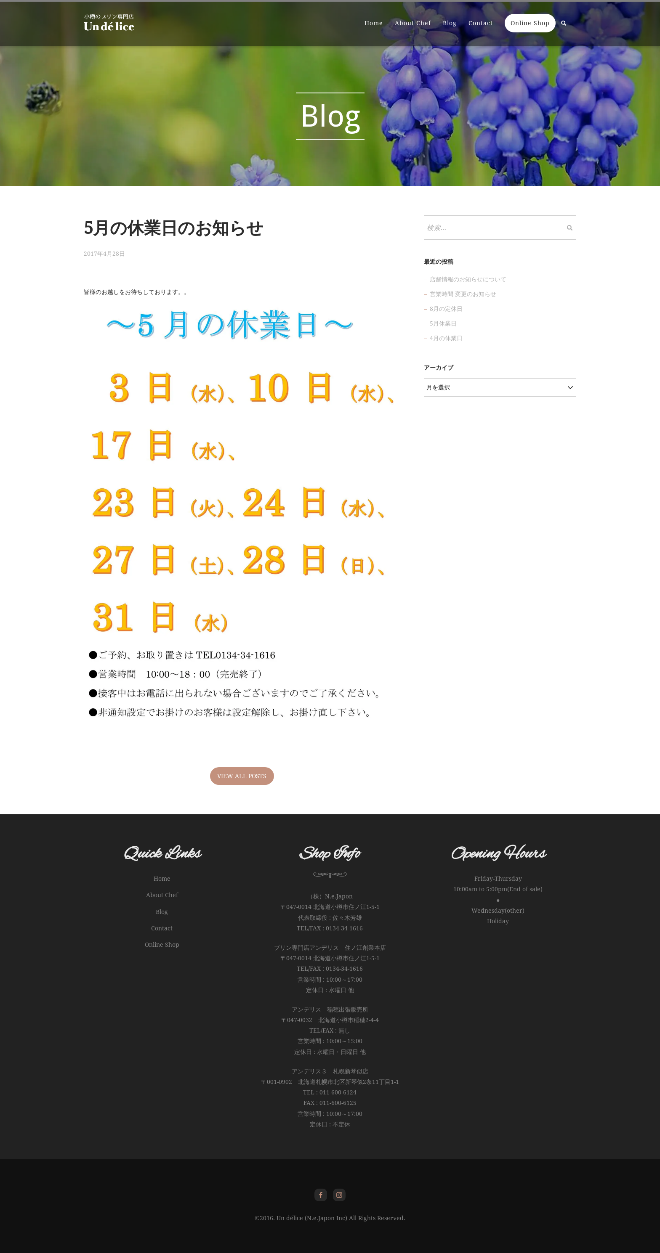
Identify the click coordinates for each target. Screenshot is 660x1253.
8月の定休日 (446, 308)
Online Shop (530, 23)
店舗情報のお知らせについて (468, 279)
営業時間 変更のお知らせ (463, 294)
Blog (450, 23)
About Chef (413, 23)
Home (374, 23)
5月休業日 (443, 323)
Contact (480, 23)
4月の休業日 (446, 338)
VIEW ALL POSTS (241, 776)
